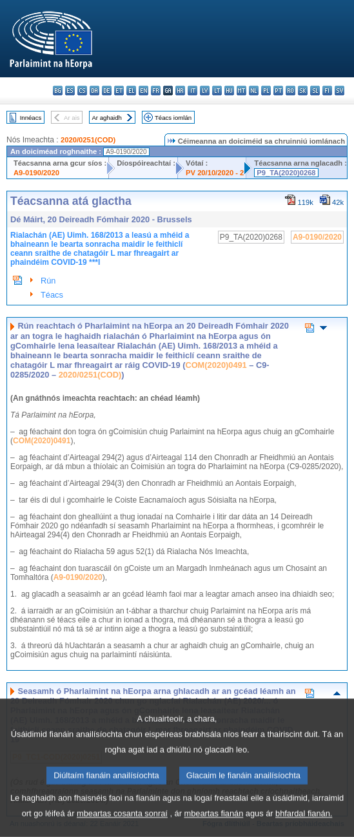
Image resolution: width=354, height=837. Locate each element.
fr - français (156, 90)
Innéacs (31, 117)
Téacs (52, 295)
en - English (143, 90)
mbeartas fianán (214, 826)
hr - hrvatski (180, 90)
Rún (48, 280)
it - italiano (192, 90)
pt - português (278, 90)
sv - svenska (339, 90)
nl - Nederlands (254, 90)
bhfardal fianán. (303, 826)
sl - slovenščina (315, 90)
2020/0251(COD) (88, 140)
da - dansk (94, 90)
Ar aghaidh (106, 117)
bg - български (58, 90)
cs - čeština (82, 90)
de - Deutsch (107, 90)
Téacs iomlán (173, 117)
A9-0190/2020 (36, 173)
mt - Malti (241, 90)
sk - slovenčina (303, 90)
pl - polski (266, 90)
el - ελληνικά (131, 90)
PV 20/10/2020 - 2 (215, 173)
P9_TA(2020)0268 (286, 173)
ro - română (290, 90)
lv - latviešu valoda (205, 90)
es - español (70, 90)
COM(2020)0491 (215, 365)
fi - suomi (327, 90)
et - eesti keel (119, 90)
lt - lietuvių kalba (217, 90)
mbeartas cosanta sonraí (122, 826)
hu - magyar (229, 90)
